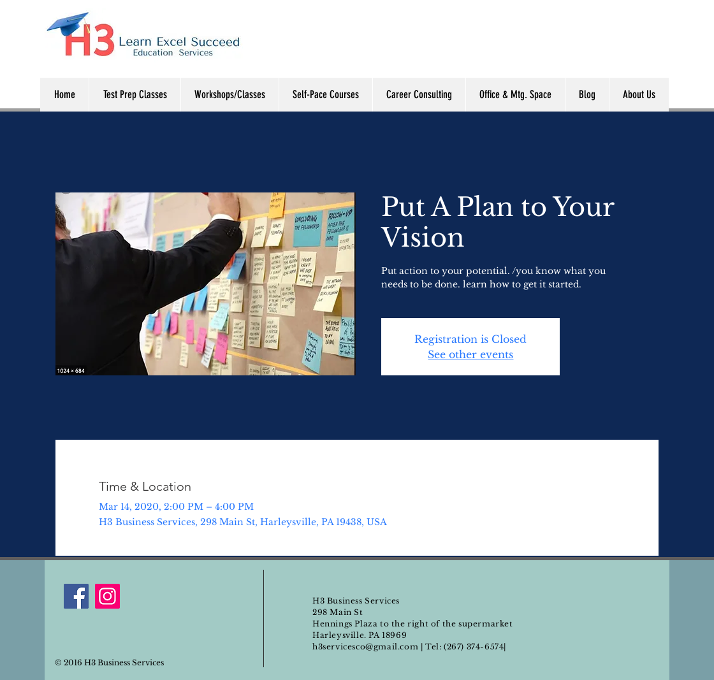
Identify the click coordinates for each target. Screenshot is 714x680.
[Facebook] (76, 596)
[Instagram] (107, 596)
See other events (470, 354)
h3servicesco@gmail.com (365, 646)
